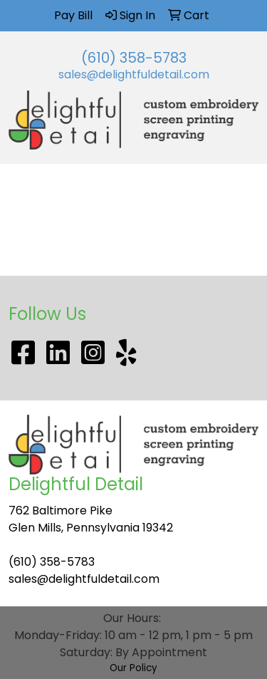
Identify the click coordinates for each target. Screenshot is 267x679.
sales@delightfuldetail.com (133, 74)
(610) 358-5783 (134, 58)
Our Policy (133, 668)
